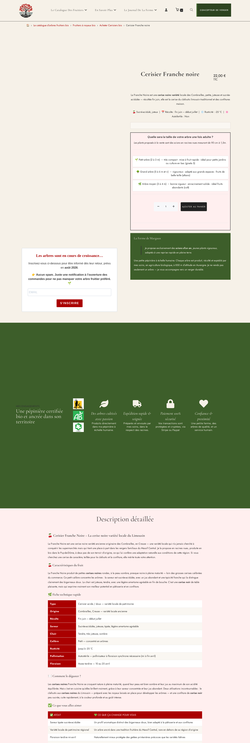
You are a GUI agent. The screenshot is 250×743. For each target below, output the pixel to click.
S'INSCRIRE (69, 303)
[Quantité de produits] (166, 207)
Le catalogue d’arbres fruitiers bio (51, 25)
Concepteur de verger (214, 10)
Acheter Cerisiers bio (111, 25)
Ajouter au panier (193, 206)
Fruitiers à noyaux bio (84, 25)
